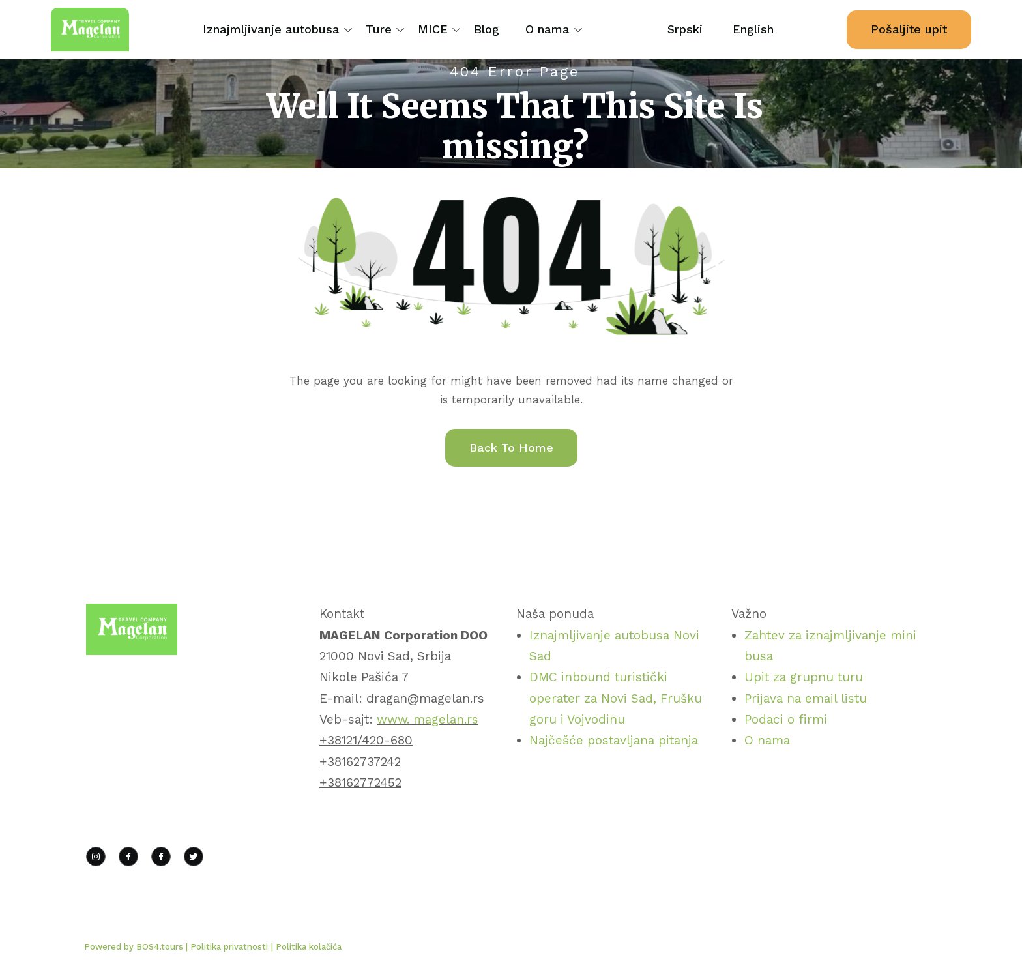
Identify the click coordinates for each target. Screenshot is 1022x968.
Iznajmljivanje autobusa (271, 29)
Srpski (685, 29)
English (753, 29)
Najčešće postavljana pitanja (613, 740)
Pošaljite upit (909, 29)
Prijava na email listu (805, 698)
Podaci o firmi (785, 719)
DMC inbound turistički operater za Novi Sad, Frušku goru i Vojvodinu (615, 698)
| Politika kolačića (306, 947)
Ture (379, 29)
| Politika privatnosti (227, 947)
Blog (486, 29)
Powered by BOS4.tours (135, 947)
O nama (547, 29)
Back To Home (511, 447)
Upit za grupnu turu (803, 676)
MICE (433, 29)
